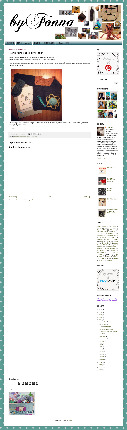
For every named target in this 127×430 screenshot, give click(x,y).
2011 (100, 370)
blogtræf (99, 248)
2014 (100, 362)
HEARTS (37, 43)
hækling (100, 254)
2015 (100, 320)
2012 (100, 367)
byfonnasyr (100, 250)
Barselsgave (17, 136)
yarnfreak (101, 260)
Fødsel (116, 235)
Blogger (70, 420)
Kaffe (101, 241)
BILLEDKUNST (49, 43)
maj (101, 349)
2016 (100, 317)
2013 (100, 365)
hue (114, 252)
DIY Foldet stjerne (112, 199)
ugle (109, 258)
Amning (99, 228)
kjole (117, 255)
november (103, 324)
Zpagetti (113, 245)
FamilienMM (109, 234)
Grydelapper (100, 239)
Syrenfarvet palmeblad (106, 329)
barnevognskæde (111, 246)
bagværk (99, 246)
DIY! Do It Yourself (24, 43)
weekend (115, 258)
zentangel (109, 260)
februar (102, 356)
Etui (98, 233)
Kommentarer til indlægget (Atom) (25, 200)
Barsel (107, 228)
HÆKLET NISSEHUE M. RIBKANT (111, 179)
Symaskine (105, 243)
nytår (100, 256)
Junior (116, 239)
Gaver (113, 237)
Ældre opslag (86, 197)
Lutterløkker (34, 136)
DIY (113, 232)
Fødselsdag (103, 237)
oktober (102, 336)
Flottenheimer (100, 235)
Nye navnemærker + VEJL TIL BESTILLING (112, 211)
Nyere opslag (13, 197)
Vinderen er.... (111, 167)
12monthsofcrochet (102, 226)
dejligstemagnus (101, 252)
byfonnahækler (110, 248)
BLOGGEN (10, 43)
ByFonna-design (102, 232)
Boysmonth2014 (101, 230)
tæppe (103, 258)
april (101, 351)
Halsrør (109, 239)
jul (110, 255)
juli (101, 344)
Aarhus (114, 226)
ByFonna (110, 127)
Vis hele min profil (102, 158)
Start (49, 197)
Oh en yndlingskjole (105, 326)
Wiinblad (105, 245)
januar (102, 359)
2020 (100, 309)
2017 (100, 314)
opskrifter (107, 256)
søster (114, 256)
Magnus (108, 241)
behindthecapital (25, 136)
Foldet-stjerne (109, 235)
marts (102, 354)
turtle (98, 258)
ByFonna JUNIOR (63, 43)
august (102, 341)
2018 (100, 312)
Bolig (114, 228)
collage (113, 250)
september (103, 339)
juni (101, 346)
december (103, 322)
